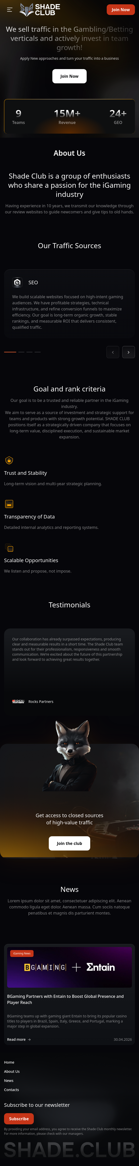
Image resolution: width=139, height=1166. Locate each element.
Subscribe (19, 1119)
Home (9, 1062)
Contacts (11, 1089)
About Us (12, 1071)
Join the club (69, 843)
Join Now (121, 9)
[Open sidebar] (9, 9)
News (8, 1080)
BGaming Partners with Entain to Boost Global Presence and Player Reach (65, 999)
